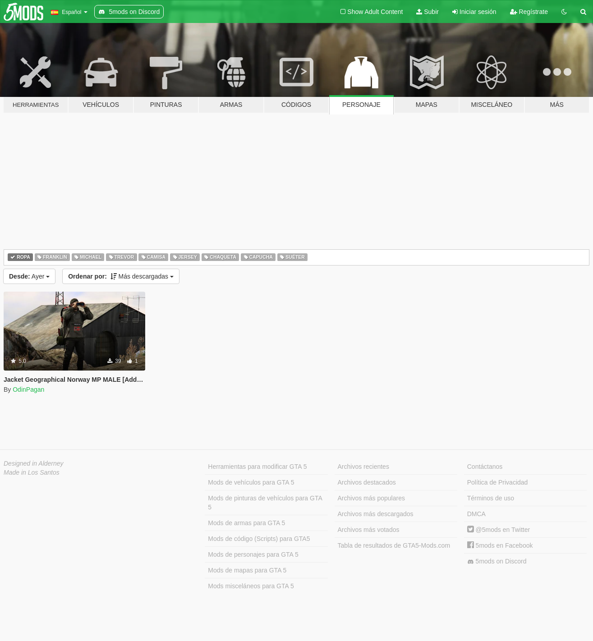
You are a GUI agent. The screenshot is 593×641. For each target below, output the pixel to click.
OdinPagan (28, 389)
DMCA (476, 513)
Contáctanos (485, 466)
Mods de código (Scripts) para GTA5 (259, 538)
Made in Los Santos (32, 472)
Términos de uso (490, 498)
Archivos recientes (363, 466)
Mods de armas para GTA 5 (246, 523)
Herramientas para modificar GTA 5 (257, 466)
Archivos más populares (371, 498)
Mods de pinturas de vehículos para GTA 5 (265, 502)
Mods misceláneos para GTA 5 (251, 586)
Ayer (29, 276)
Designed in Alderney (34, 463)
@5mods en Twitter (498, 530)
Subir (427, 11)
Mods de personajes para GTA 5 (253, 554)
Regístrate (529, 11)
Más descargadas (121, 276)
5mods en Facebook (500, 545)
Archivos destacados (367, 482)
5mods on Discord (497, 561)
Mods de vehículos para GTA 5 (251, 482)
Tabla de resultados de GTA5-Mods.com (394, 545)
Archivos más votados (369, 529)
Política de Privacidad (497, 482)
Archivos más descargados (376, 513)
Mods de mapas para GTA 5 (247, 570)
